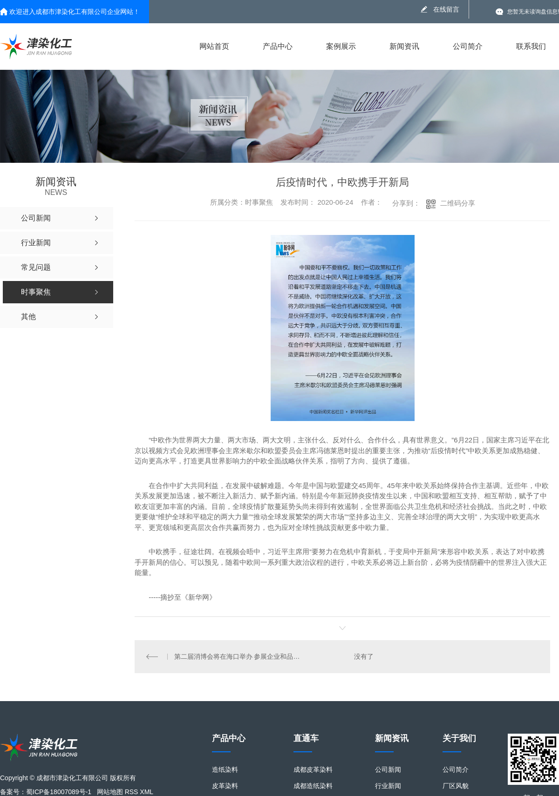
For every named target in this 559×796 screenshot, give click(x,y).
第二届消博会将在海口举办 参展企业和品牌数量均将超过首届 (238, 656)
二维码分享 (457, 203)
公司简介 (468, 46)
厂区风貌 (456, 786)
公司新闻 (388, 769)
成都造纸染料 (313, 786)
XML (146, 792)
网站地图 (110, 792)
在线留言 (446, 9)
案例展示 (341, 46)
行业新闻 (388, 786)
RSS (131, 792)
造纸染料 (225, 769)
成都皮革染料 (313, 769)
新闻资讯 (404, 46)
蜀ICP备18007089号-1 (58, 792)
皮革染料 (225, 786)
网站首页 (214, 46)
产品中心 (278, 46)
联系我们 (531, 46)
